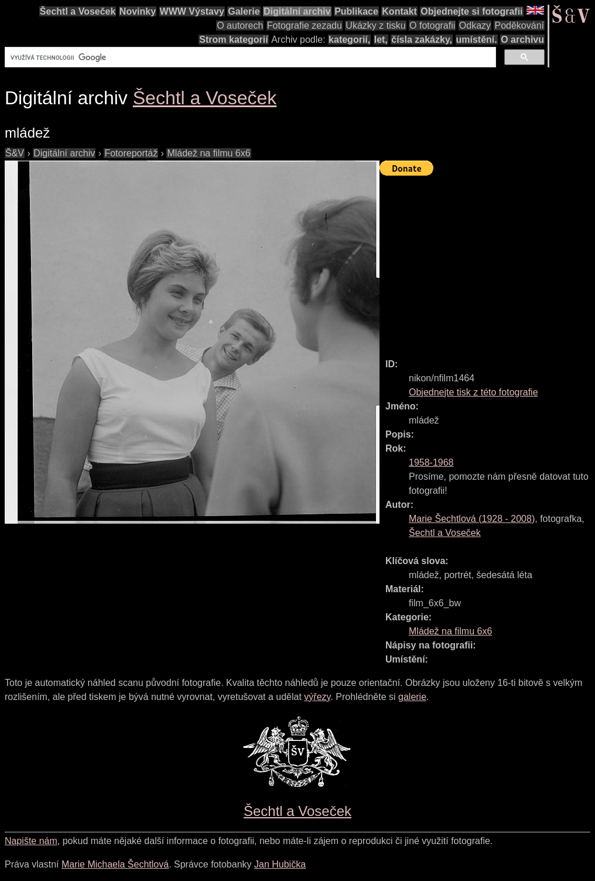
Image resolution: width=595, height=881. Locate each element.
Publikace (356, 11)
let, (381, 40)
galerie (412, 697)
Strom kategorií (233, 40)
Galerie (243, 11)
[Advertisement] (487, 262)
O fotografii (432, 25)
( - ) (472, 519)
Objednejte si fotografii (471, 11)
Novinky (137, 11)
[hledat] (249, 57)
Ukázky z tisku (375, 25)
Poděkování (519, 25)
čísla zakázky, (421, 40)
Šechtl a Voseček (78, 11)
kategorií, (349, 40)
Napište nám (31, 841)
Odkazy (475, 25)
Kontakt (399, 11)
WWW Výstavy (192, 11)
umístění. (476, 40)
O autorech (240, 25)
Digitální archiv (297, 11)
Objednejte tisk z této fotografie (473, 392)
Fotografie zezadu (304, 25)
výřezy (317, 697)
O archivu (522, 40)
